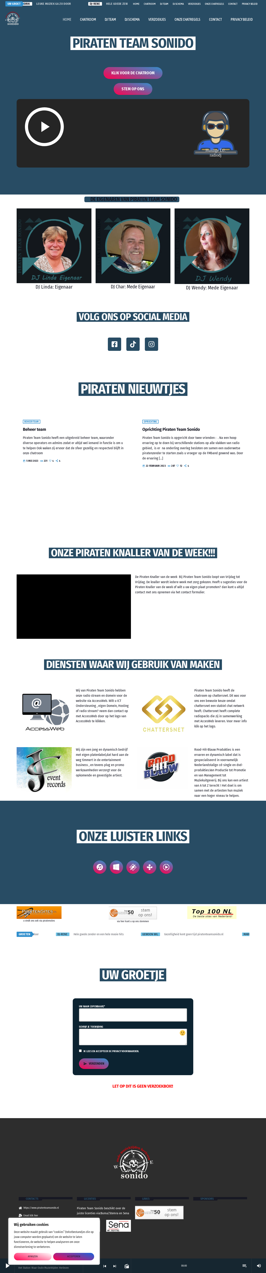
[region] (54, 1241)
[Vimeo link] (12, 18)
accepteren (73, 1256)
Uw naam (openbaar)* (133, 1014)
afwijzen (33, 1256)
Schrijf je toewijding (133, 1036)
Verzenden (93, 1064)
